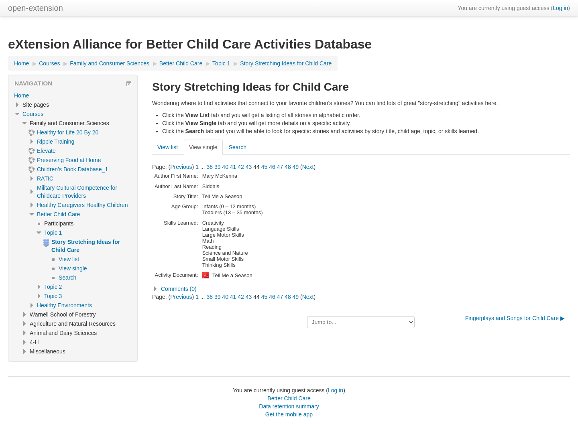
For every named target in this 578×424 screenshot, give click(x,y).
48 (288, 167)
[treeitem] (73, 95)
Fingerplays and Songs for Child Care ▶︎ (515, 318)
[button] (361, 289)
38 (209, 167)
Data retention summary (289, 406)
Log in (560, 8)
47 (280, 167)
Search (237, 147)
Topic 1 (53, 232)
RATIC (45, 178)
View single (203, 147)
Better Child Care (58, 214)
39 (217, 167)
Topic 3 (53, 296)
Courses (32, 114)
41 (233, 167)
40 (225, 167)
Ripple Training (55, 141)
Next (308, 167)
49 (296, 167)
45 (264, 167)
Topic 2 (53, 287)
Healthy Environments (64, 305)
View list (167, 147)
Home (21, 95)
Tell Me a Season (232, 275)
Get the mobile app (289, 414)
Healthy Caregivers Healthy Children (82, 205)
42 (241, 167)
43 (249, 167)
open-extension (35, 8)
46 (272, 167)
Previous (181, 167)
